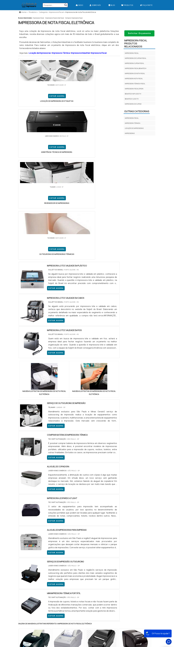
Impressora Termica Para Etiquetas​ (92, 613)
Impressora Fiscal (99, 53)
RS (66, 564)
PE (71, 564)
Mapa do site (139, 622)
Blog (112, 5)
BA (77, 564)
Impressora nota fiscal (134, 79)
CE (83, 564)
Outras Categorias (136, 111)
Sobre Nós (95, 5)
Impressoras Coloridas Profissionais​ (93, 626)
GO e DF (89, 564)
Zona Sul (60, 583)
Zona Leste (70, 583)
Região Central (25, 583)
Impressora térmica (132, 123)
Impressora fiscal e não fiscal (54, 18)
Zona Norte (38, 583)
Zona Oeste (49, 583)
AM (97, 564)
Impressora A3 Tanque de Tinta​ (90, 609)
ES (43, 564)
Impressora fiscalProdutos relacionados (135, 43)
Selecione (24, 564)
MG (37, 564)
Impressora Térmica (61, 53)
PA (103, 564)
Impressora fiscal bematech (135, 68)
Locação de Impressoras (40, 53)
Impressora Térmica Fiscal (135, 84)
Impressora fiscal (38, 18)
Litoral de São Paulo (99, 583)
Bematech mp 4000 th (133, 94)
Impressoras (130, 133)
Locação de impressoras (134, 128)
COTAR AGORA (31, 97)
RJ (31, 564)
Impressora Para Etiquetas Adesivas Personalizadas (99, 621)
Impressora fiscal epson (134, 89)
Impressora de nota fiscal (135, 73)
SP (49, 564)
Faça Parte (146, 5)
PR (54, 564)
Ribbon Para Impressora (87, 630)
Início (79, 5)
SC (60, 564)
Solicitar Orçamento (139, 33)
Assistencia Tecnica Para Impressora (92, 617)
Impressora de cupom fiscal (135, 58)
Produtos (127, 5)
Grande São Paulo (83, 583)
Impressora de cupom (133, 104)
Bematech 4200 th (132, 99)
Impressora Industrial (80, 53)
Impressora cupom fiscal (134, 63)
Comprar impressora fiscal (74, 18)
